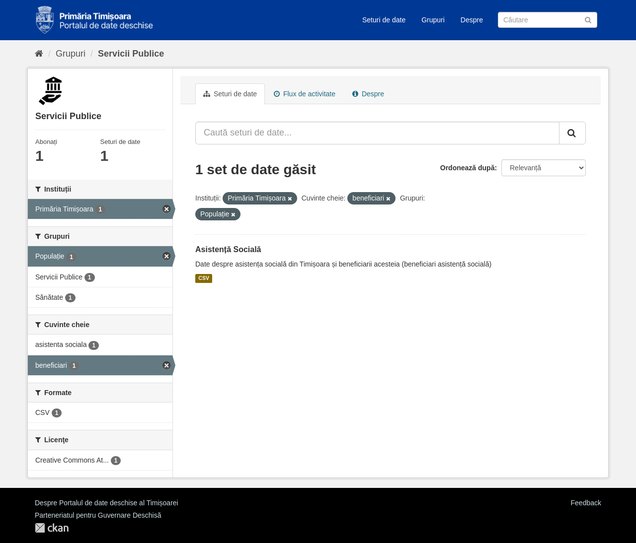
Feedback (586, 503)
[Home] (39, 54)
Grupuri (433, 20)
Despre (472, 20)
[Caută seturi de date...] (377, 133)
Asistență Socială (228, 249)
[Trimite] (588, 19)
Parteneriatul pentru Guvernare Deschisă (98, 515)
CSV (203, 278)
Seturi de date (383, 20)
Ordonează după (467, 168)
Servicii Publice (131, 54)
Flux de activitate (304, 94)
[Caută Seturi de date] (547, 20)
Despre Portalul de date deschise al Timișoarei (106, 503)
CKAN (52, 528)
